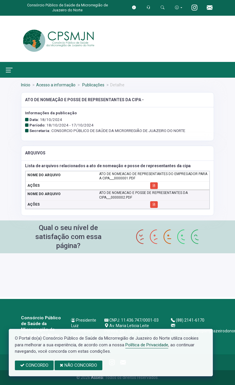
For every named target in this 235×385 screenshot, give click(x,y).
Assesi (97, 377)
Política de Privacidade (146, 344)
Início (25, 85)
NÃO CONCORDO (78, 365)
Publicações (92, 85)
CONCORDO (34, 365)
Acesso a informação (56, 85)
